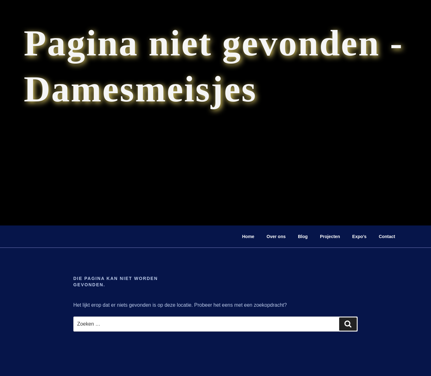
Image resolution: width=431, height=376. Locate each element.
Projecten (330, 236)
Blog (303, 236)
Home (248, 236)
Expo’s (359, 236)
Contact (387, 236)
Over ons (276, 236)
